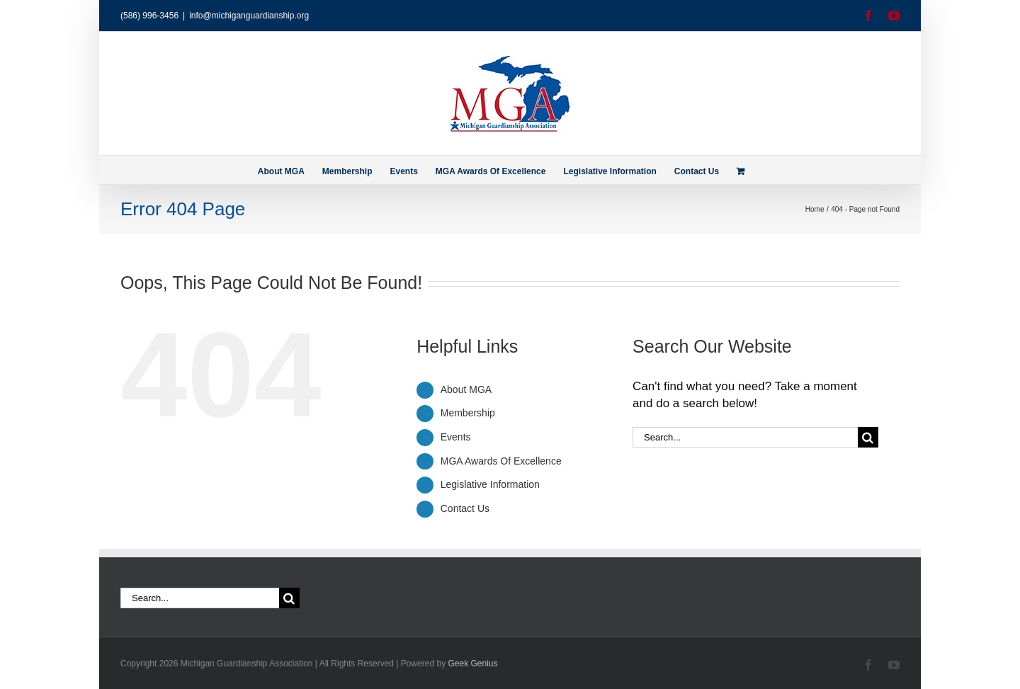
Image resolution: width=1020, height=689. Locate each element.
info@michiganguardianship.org (249, 16)
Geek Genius (473, 663)
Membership (468, 412)
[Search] (868, 437)
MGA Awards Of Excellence (501, 461)
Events (456, 437)
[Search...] (745, 437)
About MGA (466, 389)
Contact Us (465, 508)
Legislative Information (490, 484)
